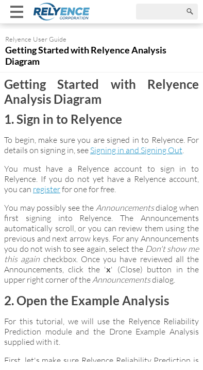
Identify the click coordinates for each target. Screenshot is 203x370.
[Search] (167, 12)
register (46, 189)
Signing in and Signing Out (136, 150)
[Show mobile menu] (16, 11)
